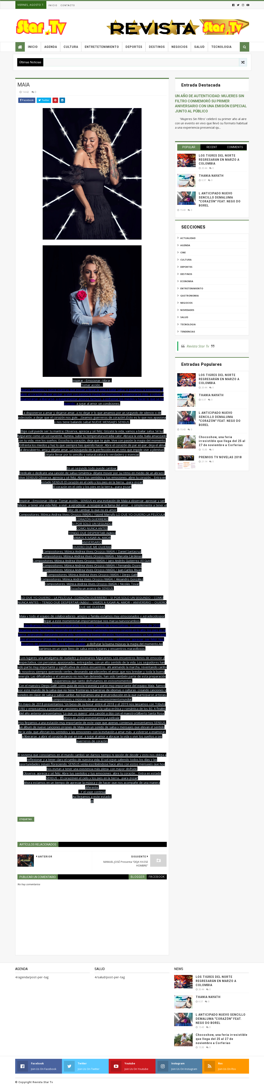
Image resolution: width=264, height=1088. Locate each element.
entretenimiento (191, 288)
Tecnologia (221, 46)
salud (184, 317)
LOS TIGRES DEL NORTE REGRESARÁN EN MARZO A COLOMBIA (219, 159)
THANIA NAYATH (211, 175)
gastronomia (189, 295)
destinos (186, 274)
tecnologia (188, 324)
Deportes (134, 46)
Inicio (52, 5)
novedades (187, 310)
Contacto (68, 5)
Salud (199, 46)
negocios (186, 302)
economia (186, 281)
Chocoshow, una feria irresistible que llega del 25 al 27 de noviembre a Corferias (222, 441)
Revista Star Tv (198, 346)
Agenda (50, 46)
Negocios (179, 46)
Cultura (71, 46)
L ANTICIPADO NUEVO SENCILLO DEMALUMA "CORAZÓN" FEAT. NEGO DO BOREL (221, 1018)
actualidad (187, 238)
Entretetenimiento (102, 46)
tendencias (187, 331)
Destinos (157, 46)
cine (183, 252)
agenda (185, 245)
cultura (186, 259)
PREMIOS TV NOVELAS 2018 (220, 457)
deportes (186, 266)
